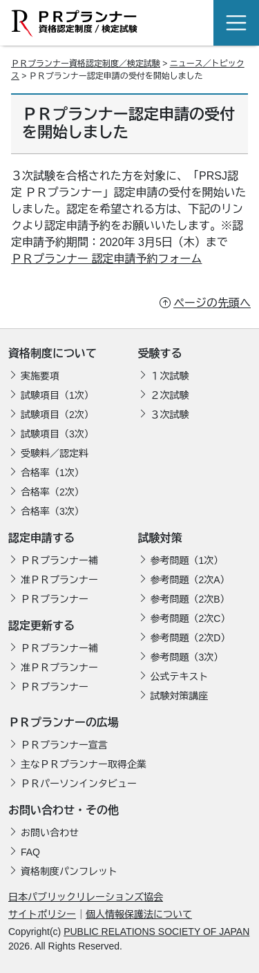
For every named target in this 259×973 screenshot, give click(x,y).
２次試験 (170, 395)
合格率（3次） (52, 511)
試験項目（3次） (57, 434)
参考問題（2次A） (190, 579)
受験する (160, 353)
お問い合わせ (50, 832)
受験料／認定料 (54, 453)
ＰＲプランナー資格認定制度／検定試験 (85, 63)
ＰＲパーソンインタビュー (79, 783)
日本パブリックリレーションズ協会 (85, 897)
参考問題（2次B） (190, 599)
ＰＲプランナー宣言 (64, 744)
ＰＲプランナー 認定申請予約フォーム (106, 259)
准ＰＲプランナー (59, 579)
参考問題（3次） (187, 657)
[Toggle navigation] (236, 23)
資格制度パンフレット (69, 871)
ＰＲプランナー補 (59, 560)
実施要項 (40, 375)
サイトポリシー (42, 914)
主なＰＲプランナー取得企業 (83, 764)
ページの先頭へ (212, 303)
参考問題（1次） (187, 560)
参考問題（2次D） (191, 637)
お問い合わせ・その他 (63, 810)
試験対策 (160, 538)
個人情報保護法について (139, 914)
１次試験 (170, 375)
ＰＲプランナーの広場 (63, 722)
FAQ (30, 852)
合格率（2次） (52, 492)
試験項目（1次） (57, 395)
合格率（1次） (52, 472)
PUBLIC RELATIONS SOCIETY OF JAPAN (156, 931)
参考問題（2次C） (191, 618)
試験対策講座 (180, 695)
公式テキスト (180, 676)
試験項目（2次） (57, 414)
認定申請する (41, 538)
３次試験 (170, 414)
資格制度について (52, 353)
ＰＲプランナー (54, 599)
